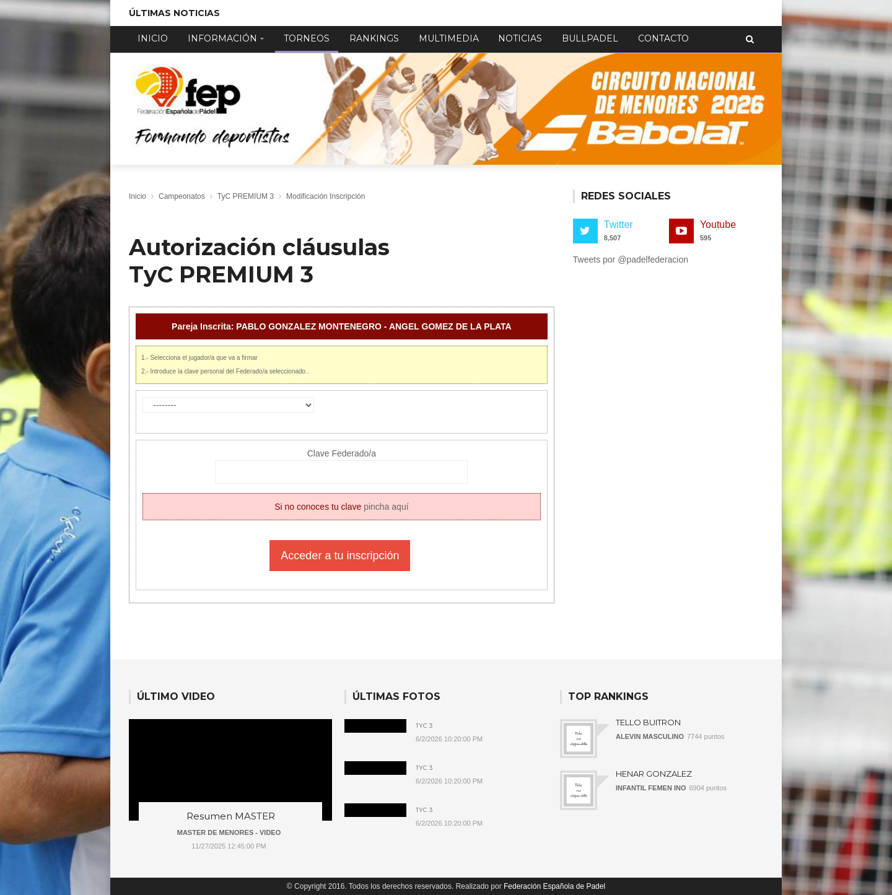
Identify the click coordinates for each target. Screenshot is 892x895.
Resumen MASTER (230, 816)
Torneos (307, 38)
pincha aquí (386, 507)
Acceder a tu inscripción (340, 555)
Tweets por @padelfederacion (630, 259)
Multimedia (449, 38)
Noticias (520, 38)
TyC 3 (424, 726)
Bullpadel (590, 38)
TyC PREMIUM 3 (245, 196)
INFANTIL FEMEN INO (651, 788)
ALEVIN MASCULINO (650, 736)
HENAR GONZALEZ (654, 774)
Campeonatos (182, 196)
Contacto (663, 38)
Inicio (153, 38)
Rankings (374, 38)
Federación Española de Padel (554, 886)
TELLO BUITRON (648, 722)
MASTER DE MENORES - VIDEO (229, 832)
